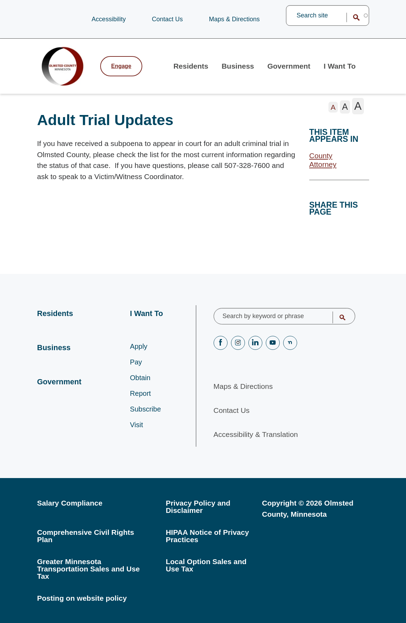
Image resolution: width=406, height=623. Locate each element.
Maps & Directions (234, 19)
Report (140, 395)
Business (238, 66)
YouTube (273, 343)
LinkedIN (255, 343)
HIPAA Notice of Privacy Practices (207, 536)
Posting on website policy (82, 598)
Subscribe (145, 411)
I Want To (340, 66)
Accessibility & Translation (256, 435)
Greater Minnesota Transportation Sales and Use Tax (88, 568)
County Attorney (322, 160)
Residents (191, 66)
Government (289, 66)
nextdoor (290, 343)
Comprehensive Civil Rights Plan (85, 536)
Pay (136, 364)
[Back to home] (65, 66)
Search (351, 17)
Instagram (238, 343)
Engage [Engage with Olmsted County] (121, 66)
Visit (136, 426)
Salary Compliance (70, 503)
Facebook (220, 343)
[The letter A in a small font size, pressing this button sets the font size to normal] (333, 107)
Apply (139, 348)
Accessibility (108, 19)
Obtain (140, 379)
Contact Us (167, 19)
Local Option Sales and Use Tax (206, 565)
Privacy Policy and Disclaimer (198, 506)
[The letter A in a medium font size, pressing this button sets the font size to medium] (345, 107)
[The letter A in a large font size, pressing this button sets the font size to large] (358, 106)
